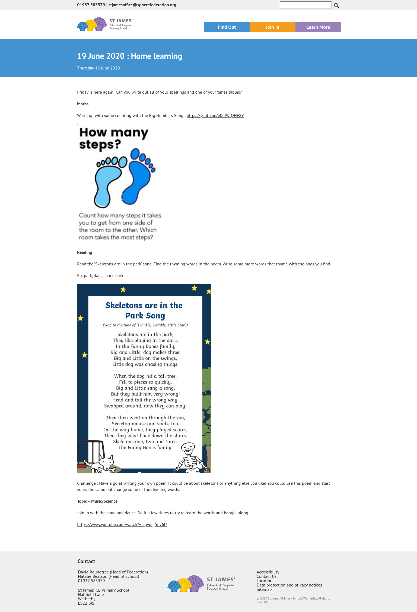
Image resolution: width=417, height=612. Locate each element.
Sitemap (264, 589)
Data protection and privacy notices (289, 585)
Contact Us (266, 576)
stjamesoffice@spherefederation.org (142, 4)
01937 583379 (91, 4)
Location (264, 580)
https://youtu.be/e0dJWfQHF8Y (215, 115)
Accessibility (268, 572)
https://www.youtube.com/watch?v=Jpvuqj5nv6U (122, 524)
